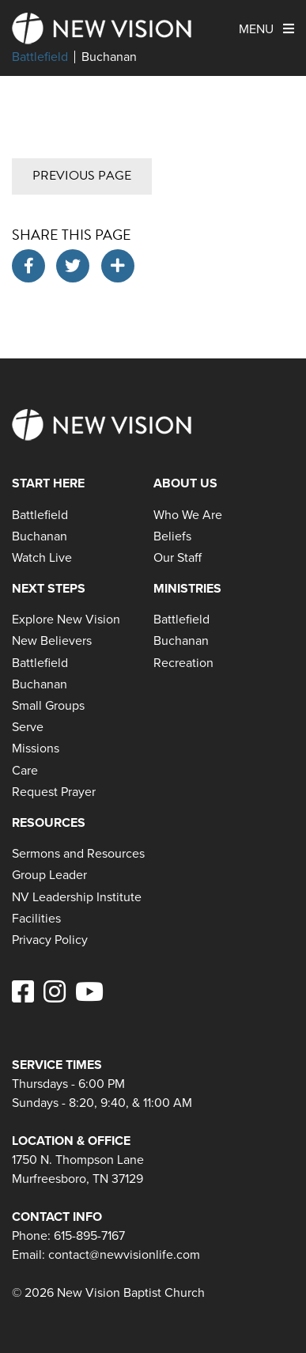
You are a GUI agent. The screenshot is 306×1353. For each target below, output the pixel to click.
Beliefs (172, 536)
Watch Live (42, 557)
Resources (48, 822)
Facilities (36, 918)
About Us (185, 483)
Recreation (183, 663)
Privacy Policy (50, 939)
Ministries (187, 588)
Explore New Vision (66, 619)
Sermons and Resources (78, 853)
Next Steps (48, 588)
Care (25, 770)
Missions (35, 748)
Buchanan (109, 57)
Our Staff (177, 557)
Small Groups (48, 705)
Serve (27, 727)
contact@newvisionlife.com (124, 1254)
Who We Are (187, 515)
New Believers (52, 640)
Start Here (48, 483)
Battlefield (40, 57)
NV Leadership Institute (77, 897)
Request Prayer (54, 792)
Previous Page (81, 175)
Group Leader (49, 875)
